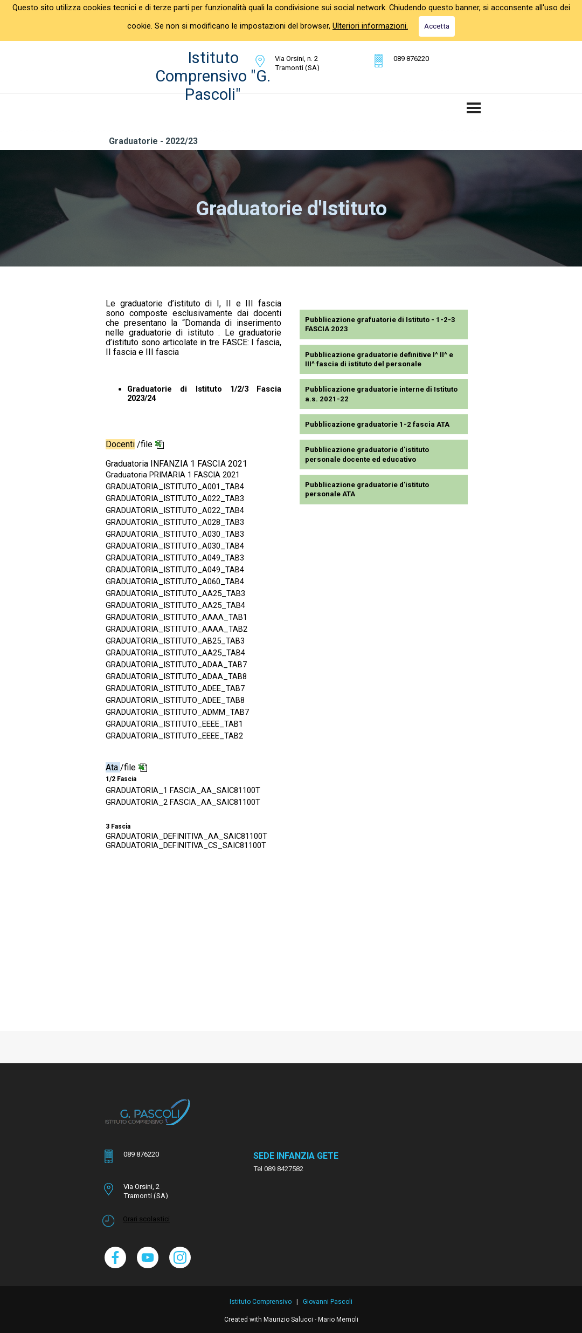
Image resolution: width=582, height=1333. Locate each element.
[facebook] (115, 1257)
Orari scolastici (146, 1219)
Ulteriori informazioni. (370, 26)
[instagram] (180, 1257)
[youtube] (147, 1257)
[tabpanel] (307, 63)
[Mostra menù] (473, 108)
